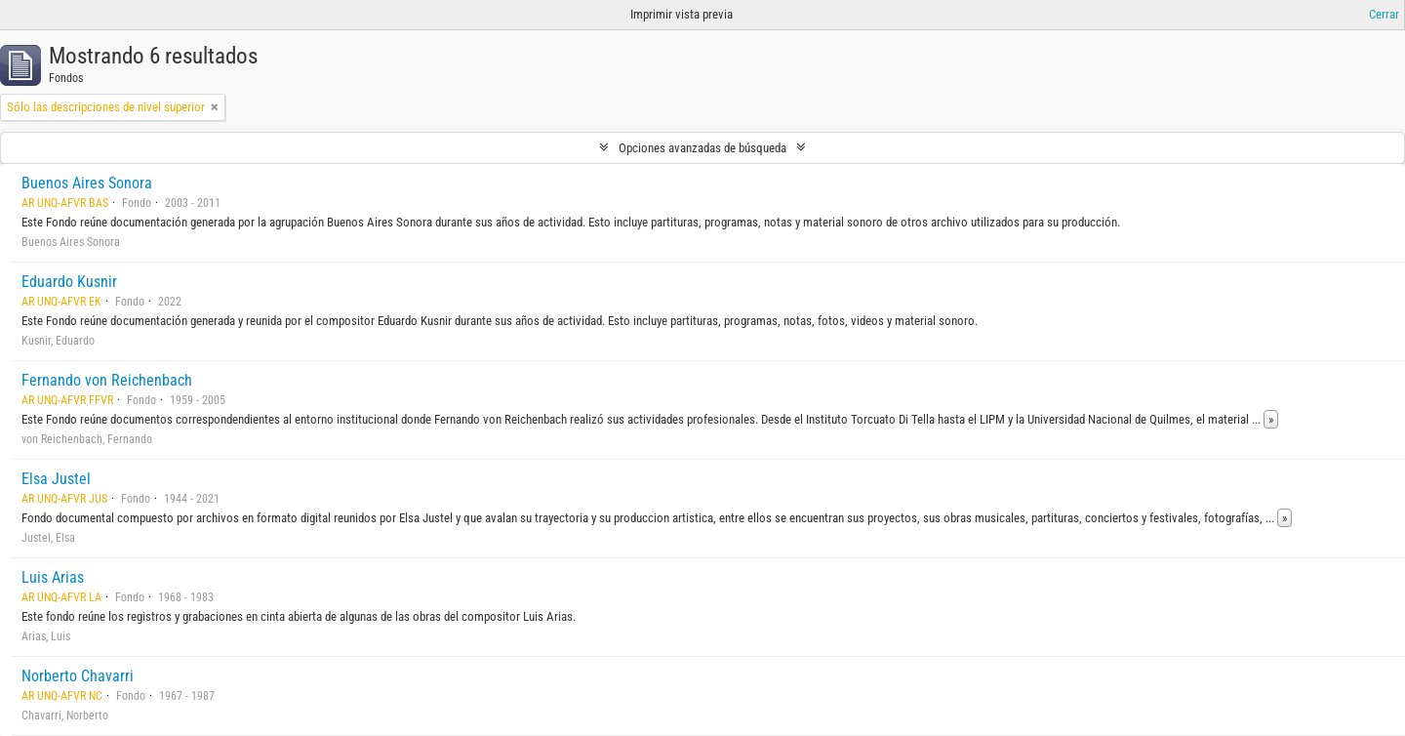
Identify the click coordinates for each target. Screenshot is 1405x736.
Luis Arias (52, 577)
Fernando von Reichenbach (106, 380)
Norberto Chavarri (77, 676)
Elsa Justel (56, 479)
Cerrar (1384, 14)
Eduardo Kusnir (69, 281)
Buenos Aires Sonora (86, 183)
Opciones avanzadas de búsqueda (702, 148)
